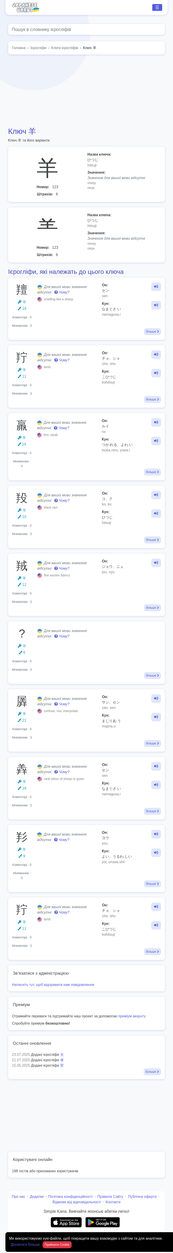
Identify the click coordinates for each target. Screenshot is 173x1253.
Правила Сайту (110, 1197)
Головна (19, 48)
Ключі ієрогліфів (64, 48)
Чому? (62, 292)
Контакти (113, 1202)
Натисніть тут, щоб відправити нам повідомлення (53, 985)
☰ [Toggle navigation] (157, 7)
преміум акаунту (132, 1016)
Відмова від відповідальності (76, 1202)
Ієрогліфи (38, 48)
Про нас (18, 1197)
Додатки (37, 1197)
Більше (152, 1071)
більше (152, 331)
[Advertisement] (86, 90)
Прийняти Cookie (57, 1244)
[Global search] (86, 29)
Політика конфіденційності (70, 1197)
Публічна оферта (142, 1197)
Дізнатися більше (26, 1244)
